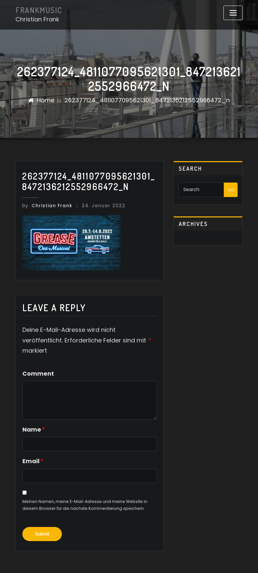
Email (32, 460)
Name (33, 429)
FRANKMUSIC (37, 10)
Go (231, 190)
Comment (38, 373)
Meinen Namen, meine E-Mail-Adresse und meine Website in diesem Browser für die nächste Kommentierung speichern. (84, 504)
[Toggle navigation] (233, 13)
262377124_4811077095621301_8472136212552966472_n (147, 100)
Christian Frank (45, 205)
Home (45, 100)
